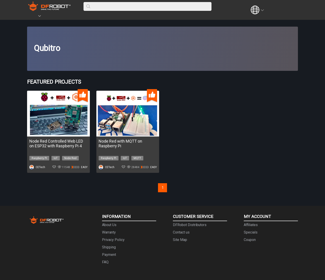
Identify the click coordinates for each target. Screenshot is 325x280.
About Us (109, 225)
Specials (251, 232)
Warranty (109, 232)
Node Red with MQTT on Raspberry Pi (120, 143)
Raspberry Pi (39, 158)
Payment (109, 254)
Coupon (250, 240)
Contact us (181, 232)
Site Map (180, 240)
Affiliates (251, 225)
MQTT (137, 158)
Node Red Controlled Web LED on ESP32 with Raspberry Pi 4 (56, 143)
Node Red (70, 158)
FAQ (105, 262)
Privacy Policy (113, 240)
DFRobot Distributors (190, 225)
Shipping (109, 247)
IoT (56, 158)
